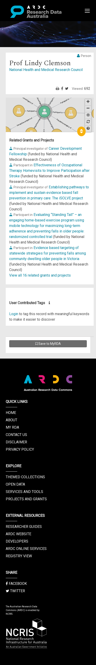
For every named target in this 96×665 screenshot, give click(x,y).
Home (11, 412)
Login (13, 314)
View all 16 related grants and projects (40, 275)
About (11, 420)
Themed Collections (25, 477)
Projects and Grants (26, 499)
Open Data (15, 484)
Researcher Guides (24, 526)
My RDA (12, 427)
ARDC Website (18, 534)
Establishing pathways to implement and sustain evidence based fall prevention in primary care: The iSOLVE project (49, 192)
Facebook (16, 583)
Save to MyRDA (48, 343)
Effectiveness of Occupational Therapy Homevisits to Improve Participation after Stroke (49, 170)
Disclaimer (16, 442)
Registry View (19, 556)
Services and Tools (24, 492)
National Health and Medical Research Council (46, 70)
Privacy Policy (20, 449)
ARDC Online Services (26, 548)
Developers (17, 541)
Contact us (16, 435)
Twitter (15, 591)
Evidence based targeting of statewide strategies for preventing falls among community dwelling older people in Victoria (47, 253)
